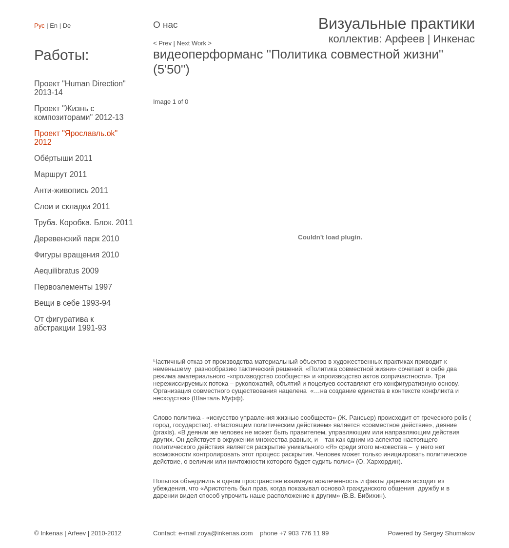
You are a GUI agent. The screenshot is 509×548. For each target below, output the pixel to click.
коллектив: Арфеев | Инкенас (396, 30)
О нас (165, 25)
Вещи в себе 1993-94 (72, 303)
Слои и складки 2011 (72, 206)
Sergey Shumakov (449, 533)
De (67, 25)
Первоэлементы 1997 (73, 287)
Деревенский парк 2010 (76, 239)
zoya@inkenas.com (225, 533)
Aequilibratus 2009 (66, 271)
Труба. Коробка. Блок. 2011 (83, 222)
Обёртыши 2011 (63, 158)
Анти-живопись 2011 (71, 190)
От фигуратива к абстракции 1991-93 (70, 323)
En (54, 25)
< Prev (162, 43)
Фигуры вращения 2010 (76, 255)
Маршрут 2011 (60, 174)
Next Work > (194, 43)
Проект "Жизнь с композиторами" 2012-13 (78, 112)
